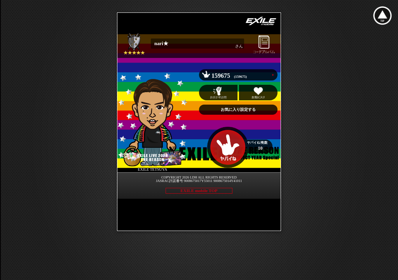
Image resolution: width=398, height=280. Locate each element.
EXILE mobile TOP (198, 190)
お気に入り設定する (238, 109)
